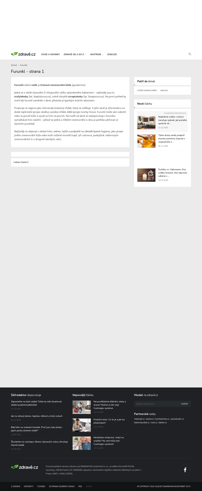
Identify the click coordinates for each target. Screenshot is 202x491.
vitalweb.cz (139, 419)
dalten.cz (163, 422)
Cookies (41, 486)
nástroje (96, 54)
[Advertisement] (101, 25)
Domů (14, 65)
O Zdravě (15, 486)
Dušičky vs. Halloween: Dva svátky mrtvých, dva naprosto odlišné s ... (172, 173)
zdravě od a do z (75, 54)
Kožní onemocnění (147, 90)
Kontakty (28, 486)
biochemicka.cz (162, 419)
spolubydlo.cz (177, 419)
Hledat (184, 404)
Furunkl (23, 65)
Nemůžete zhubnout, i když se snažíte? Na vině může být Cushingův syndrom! (109, 441)
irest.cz (154, 422)
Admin (89, 486)
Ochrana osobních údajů (61, 486)
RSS (80, 486)
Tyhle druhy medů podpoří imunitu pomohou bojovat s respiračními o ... (171, 138)
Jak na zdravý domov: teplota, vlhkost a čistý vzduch (36, 416)
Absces (164, 90)
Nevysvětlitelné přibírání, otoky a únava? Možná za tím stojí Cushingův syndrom (110, 405)
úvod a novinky (50, 54)
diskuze (112, 54)
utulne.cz (150, 419)
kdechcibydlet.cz (141, 422)
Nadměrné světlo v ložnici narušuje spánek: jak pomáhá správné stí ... (172, 120)
